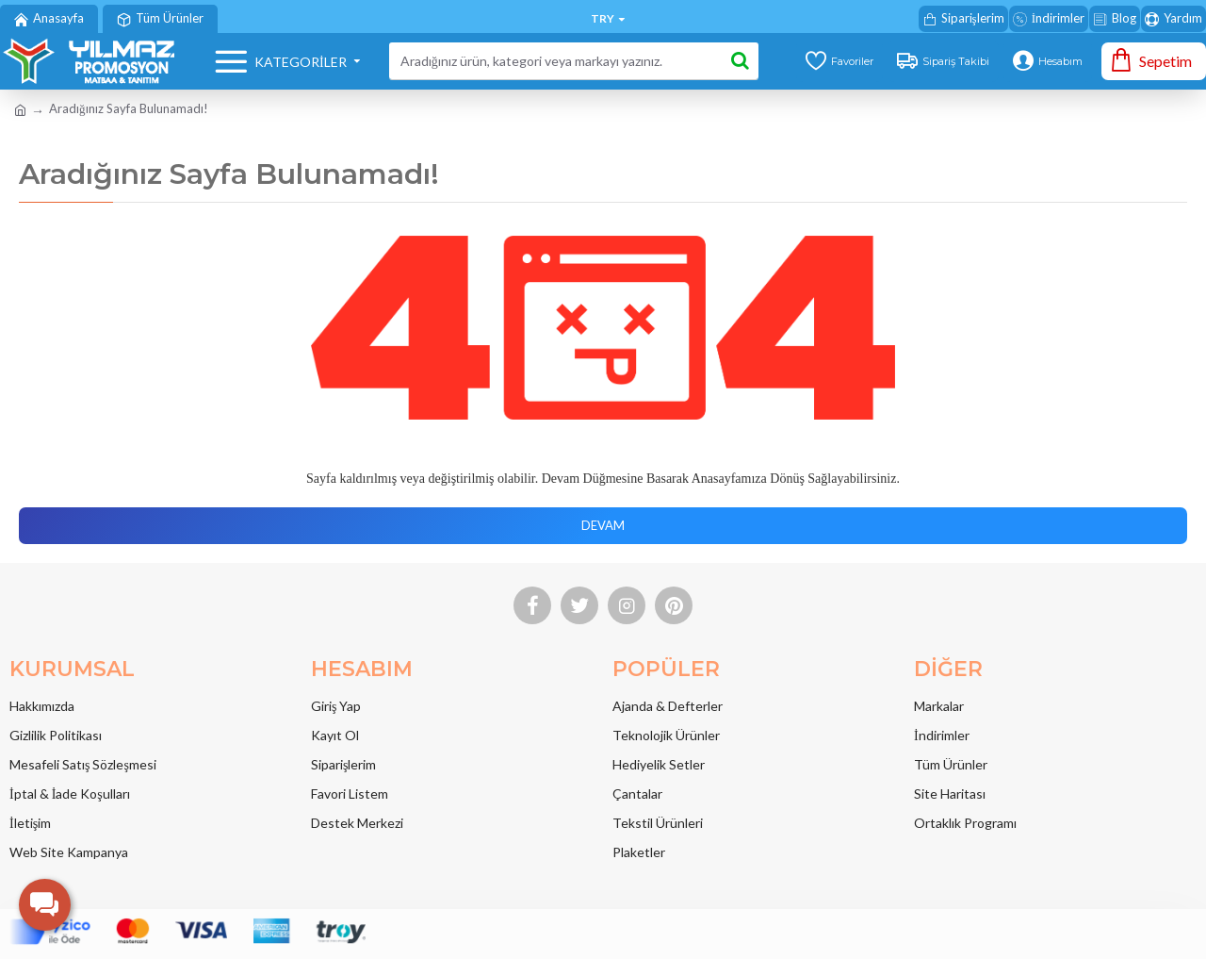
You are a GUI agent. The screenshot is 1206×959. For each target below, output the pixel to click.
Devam (603, 525)
